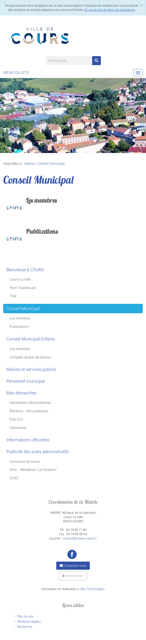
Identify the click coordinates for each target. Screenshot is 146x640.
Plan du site (25, 616)
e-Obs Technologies (91, 589)
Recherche (24, 627)
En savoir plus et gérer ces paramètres (110, 10)
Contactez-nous (73, 566)
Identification (73, 576)
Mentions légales (29, 622)
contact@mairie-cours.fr (79, 538)
